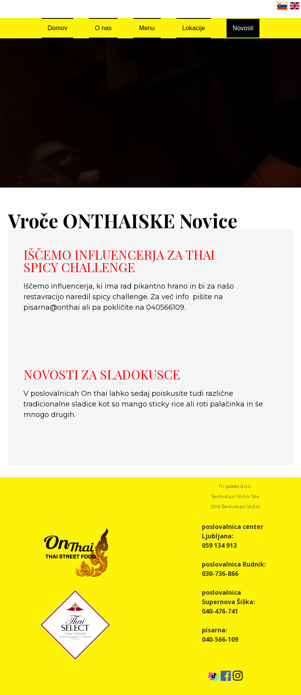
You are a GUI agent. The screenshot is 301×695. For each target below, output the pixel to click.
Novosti (242, 28)
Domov (57, 28)
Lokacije (193, 28)
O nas (103, 28)
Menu (147, 28)
